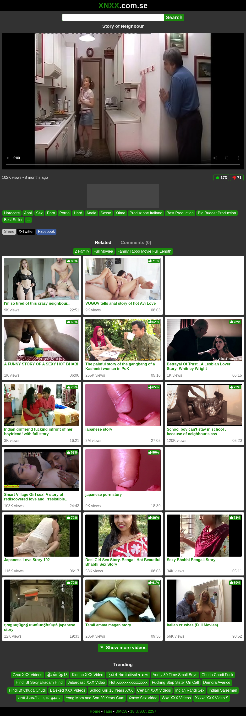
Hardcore (12, 213)
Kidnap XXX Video (87, 675)
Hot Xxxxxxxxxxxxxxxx (128, 682)
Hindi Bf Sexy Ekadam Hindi (40, 682)
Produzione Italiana (146, 213)
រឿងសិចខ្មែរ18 (57, 675)
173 (221, 178)
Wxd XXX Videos (176, 698)
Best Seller (13, 220)
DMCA (121, 711)
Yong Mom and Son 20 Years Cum (95, 698)
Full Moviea (103, 251)
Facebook (46, 231)
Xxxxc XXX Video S (211, 698)
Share (9, 231)
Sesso (106, 213)
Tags (108, 711)
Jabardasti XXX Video (86, 682)
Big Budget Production (217, 213)
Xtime (120, 213)
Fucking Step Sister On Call (175, 682)
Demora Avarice (216, 682)
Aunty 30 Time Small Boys (175, 675)
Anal (28, 213)
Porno (64, 213)
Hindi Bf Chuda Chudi (27, 690)
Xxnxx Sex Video (143, 698)
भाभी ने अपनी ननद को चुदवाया (39, 698)
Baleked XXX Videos (67, 690)
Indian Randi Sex (189, 690)
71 (236, 178)
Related (103, 242)
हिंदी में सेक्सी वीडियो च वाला (128, 675)
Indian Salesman (223, 690)
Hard (78, 213)
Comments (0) (135, 242)
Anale (91, 213)
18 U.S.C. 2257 (143, 711)
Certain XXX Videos (154, 690)
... (28, 220)
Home (95, 711)
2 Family (82, 251)
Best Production (180, 213)
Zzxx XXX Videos (27, 675)
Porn (51, 213)
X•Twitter (26, 231)
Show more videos (123, 647)
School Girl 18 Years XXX (111, 690)
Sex (39, 213)
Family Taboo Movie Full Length (144, 251)
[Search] (113, 17)
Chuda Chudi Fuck (217, 675)
